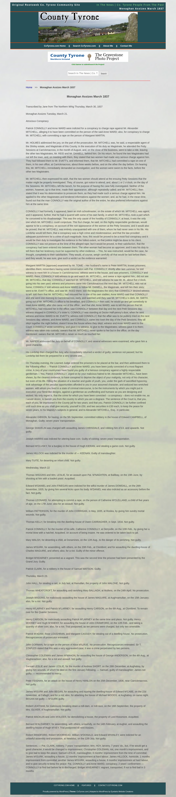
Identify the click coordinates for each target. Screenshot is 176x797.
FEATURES (86, 785)
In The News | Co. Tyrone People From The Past (130, 4)
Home (29, 87)
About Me (108, 46)
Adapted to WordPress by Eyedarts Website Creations (111, 791)
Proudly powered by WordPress (55, 791)
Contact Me (126, 46)
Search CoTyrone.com (84, 46)
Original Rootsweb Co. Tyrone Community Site (46, 4)
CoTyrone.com (82, 791)
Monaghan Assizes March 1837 (141, 8)
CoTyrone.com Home (55, 46)
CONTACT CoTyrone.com (110, 785)
